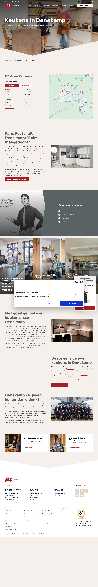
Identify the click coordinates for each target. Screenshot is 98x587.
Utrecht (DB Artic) (34, 498)
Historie (8, 514)
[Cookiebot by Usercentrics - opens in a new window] (76, 282)
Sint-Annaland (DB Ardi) (11, 498)
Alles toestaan (72, 303)
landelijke (22, 164)
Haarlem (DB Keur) (58, 489)
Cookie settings (40, 533)
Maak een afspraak (84, 5)
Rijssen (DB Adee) (58, 493)
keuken (38, 148)
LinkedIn (86, 491)
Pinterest (82, 491)
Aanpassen (49, 303)
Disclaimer (7, 533)
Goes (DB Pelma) (33, 489)
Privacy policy (15, 533)
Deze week (12, 85)
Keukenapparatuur (29, 514)
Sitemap (32, 533)
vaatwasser (84, 375)
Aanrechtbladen (28, 517)
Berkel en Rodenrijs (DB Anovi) (13, 489)
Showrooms (9, 510)
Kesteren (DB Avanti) (10, 493)
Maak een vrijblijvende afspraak (16, 179)
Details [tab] (49, 286)
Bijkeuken (27, 520)
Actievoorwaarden (24, 533)
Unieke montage (11, 523)
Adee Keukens (18, 345)
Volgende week (25, 85)
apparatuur (70, 369)
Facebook (77, 491)
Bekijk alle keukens (59, 385)
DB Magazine (45, 517)
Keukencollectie (28, 510)
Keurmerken (9, 526)
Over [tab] (72, 286)
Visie (7, 517)
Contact (62, 510)
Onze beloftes (10, 520)
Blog (43, 520)
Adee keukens (33, 150)
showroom (24, 415)
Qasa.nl (26, 1)
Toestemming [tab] (26, 286)
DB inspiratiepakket (85, 308)
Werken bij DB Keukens (13, 529)
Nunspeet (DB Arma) (34, 493)
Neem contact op (10, 108)
